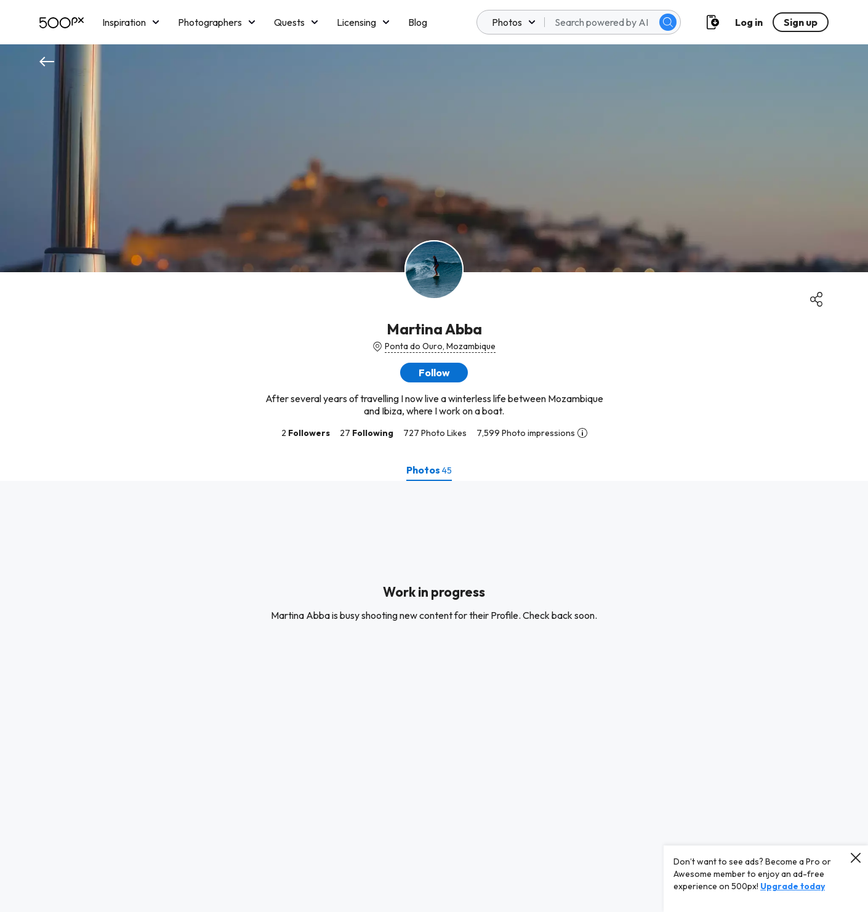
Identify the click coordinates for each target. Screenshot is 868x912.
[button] (434, 372)
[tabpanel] (434, 696)
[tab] (429, 470)
